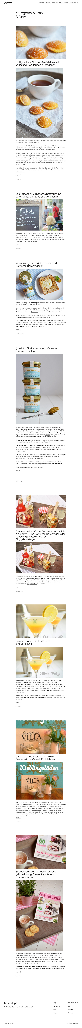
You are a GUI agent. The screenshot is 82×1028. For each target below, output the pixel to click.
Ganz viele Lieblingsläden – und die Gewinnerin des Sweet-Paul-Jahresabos (38, 758)
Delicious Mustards (45, 317)
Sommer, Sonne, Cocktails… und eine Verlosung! (33, 642)
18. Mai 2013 (18, 976)
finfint (61, 580)
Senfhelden (34, 312)
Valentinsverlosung (39, 310)
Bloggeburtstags (32, 584)
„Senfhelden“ (20, 429)
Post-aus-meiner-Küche (33, 580)
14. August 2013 (19, 591)
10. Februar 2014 (19, 481)
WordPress (75, 1023)
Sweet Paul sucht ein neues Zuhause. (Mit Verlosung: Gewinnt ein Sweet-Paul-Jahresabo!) (36, 874)
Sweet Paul (28, 954)
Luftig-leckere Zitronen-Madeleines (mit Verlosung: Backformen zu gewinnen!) (38, 63)
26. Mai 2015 (19, 179)
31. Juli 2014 (18, 248)
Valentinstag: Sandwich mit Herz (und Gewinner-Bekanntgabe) (36, 264)
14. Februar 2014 (19, 333)
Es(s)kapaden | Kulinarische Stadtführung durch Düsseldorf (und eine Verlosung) (38, 195)
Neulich (18, 802)
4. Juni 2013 (18, 821)
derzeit (47, 435)
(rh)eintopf (8, 3)
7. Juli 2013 (18, 706)
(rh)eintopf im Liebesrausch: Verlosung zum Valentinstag (37, 349)
